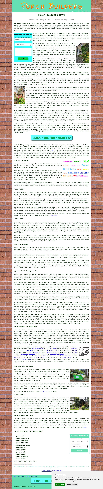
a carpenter (42, 356)
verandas (36, 40)
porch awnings (29, 403)
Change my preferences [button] (72, 484)
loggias (38, 227)
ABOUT (74, 11)
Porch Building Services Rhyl (28, 431)
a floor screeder (33, 352)
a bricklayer (40, 357)
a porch (46, 25)
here (84, 427)
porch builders (71, 199)
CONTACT (80, 11)
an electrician (52, 350)
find (18, 418)
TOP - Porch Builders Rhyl (22, 464)
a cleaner (53, 348)
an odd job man (62, 356)
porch (54, 90)
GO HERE (45, 391)
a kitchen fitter (51, 352)
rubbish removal (26, 359)
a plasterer (73, 348)
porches (23, 196)
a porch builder (19, 361)
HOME (66, 11)
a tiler (74, 352)
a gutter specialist (28, 354)
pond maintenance (37, 348)
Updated (30, 476)
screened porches (46, 39)
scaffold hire (18, 356)
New (26, 476)
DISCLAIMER (86, 11)
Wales (75, 412)
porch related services (59, 412)
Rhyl (51, 150)
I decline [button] (62, 484)
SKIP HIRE (30, 350)
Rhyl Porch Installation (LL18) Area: (26, 23)
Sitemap (14, 476)
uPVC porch (75, 262)
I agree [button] (57, 484)
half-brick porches (27, 407)
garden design (66, 357)
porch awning (27, 279)
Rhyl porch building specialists (25, 398)
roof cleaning (18, 357)
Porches (35, 476)
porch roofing (54, 405)
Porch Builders (21, 476)
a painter (74, 350)
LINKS (70, 11)
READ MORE (54, 215)
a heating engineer (57, 354)
